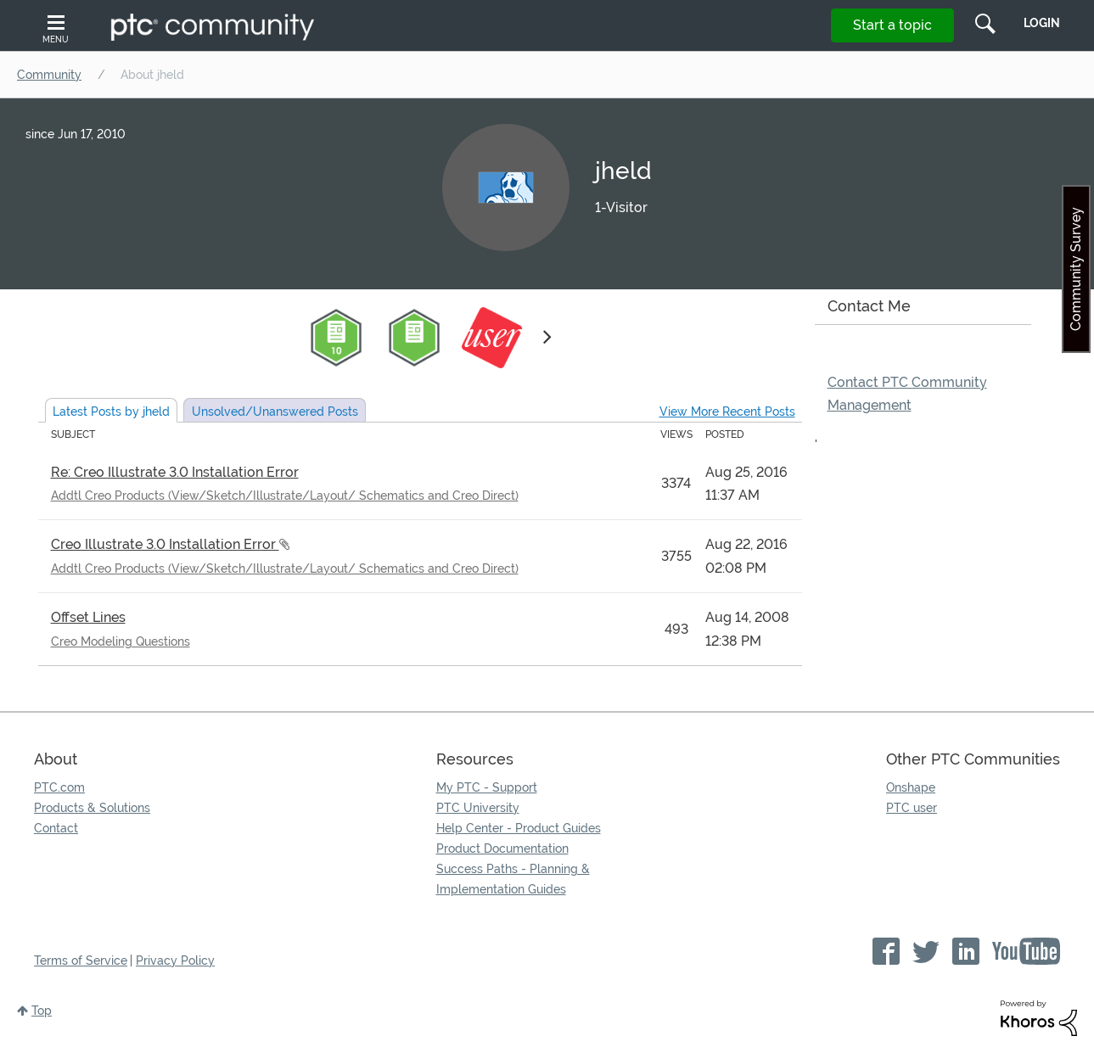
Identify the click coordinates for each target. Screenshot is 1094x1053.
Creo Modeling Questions (120, 641)
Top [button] (41, 1010)
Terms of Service (80, 960)
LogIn (1042, 23)
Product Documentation (502, 848)
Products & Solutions (92, 808)
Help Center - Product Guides (518, 828)
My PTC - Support (486, 787)
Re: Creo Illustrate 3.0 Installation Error (175, 472)
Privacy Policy (175, 960)
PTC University (477, 808)
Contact (56, 828)
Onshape (910, 787)
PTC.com (59, 787)
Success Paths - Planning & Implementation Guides (513, 879)
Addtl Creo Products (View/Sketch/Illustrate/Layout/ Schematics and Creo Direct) (285, 495)
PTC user (911, 808)
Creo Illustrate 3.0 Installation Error (165, 544)
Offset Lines (88, 617)
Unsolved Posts (275, 411)
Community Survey (1076, 269)
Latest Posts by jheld (111, 411)
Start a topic (892, 25)
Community (49, 74)
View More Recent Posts (727, 411)
